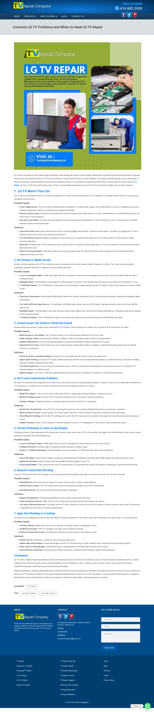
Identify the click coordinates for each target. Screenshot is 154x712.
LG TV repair (31, 586)
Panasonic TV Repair (24, 666)
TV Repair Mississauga (68, 671)
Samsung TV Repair (24, 671)
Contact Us (78, 16)
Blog (64, 16)
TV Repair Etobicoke (67, 661)
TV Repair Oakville (67, 666)
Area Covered (47, 16)
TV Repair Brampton (67, 690)
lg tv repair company (29, 593)
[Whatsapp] (147, 706)
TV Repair (20, 661)
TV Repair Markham (67, 694)
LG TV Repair (21, 675)
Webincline (85, 702)
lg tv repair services (48, 593)
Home (17, 16)
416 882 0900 (131, 8)
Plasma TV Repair (23, 685)
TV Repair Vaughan (67, 680)
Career (107, 673)
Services (29, 16)
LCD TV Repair (22, 680)
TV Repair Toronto (67, 675)
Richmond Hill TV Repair (69, 685)
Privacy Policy (110, 678)
